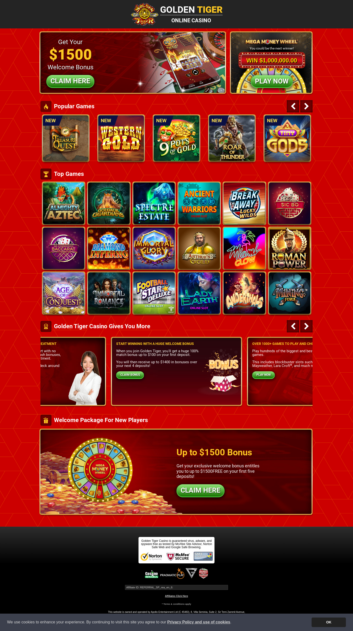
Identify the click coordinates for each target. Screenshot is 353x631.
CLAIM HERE (200, 490)
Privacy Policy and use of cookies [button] (198, 622)
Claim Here (70, 81)
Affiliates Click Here (176, 596)
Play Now (272, 81)
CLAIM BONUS (130, 374)
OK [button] (328, 622)
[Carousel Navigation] (299, 106)
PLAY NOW (263, 374)
